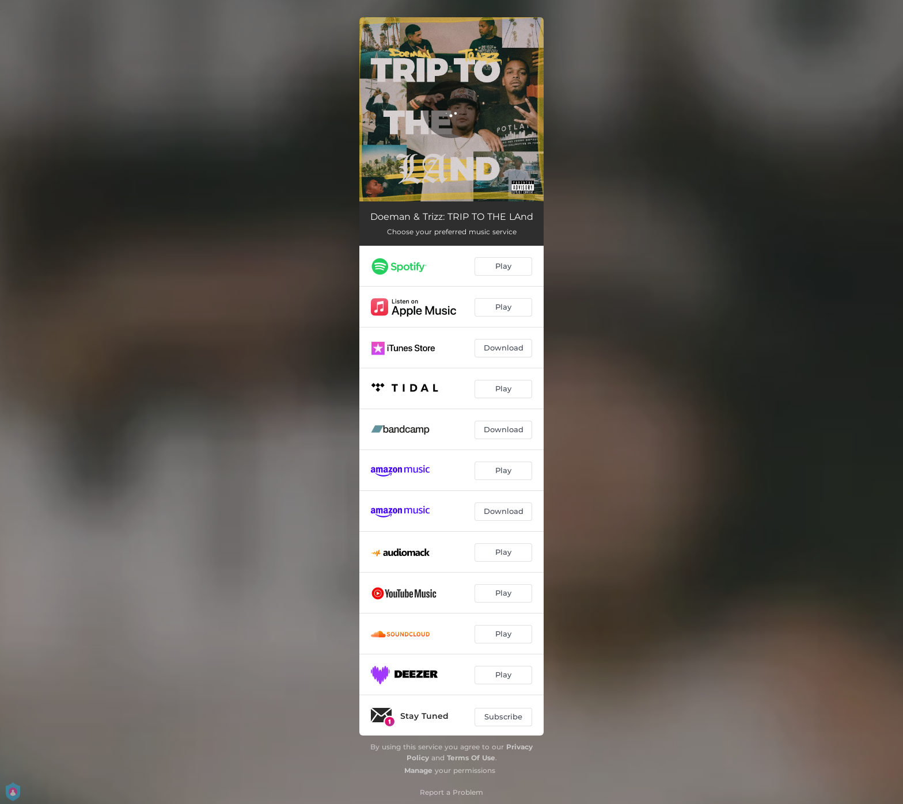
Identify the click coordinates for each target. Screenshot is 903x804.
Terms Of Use (471, 757)
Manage (418, 770)
